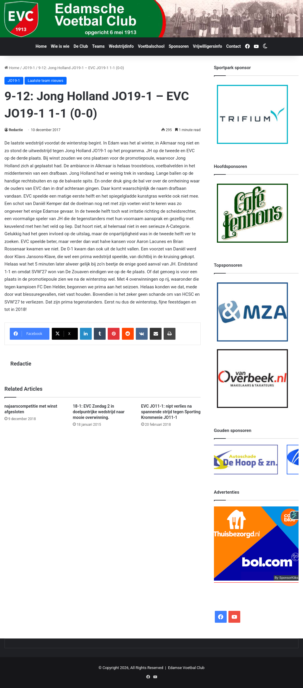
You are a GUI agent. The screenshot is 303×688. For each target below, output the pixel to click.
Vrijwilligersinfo (207, 46)
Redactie (16, 130)
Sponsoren (179, 46)
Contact (233, 46)
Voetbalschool (151, 46)
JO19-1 (29, 68)
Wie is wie (60, 46)
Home (41, 46)
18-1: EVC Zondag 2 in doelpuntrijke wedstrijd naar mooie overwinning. (99, 412)
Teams (98, 46)
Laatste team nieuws (45, 80)
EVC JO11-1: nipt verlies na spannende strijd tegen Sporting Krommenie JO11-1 (171, 412)
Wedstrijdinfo (121, 46)
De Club (81, 46)
